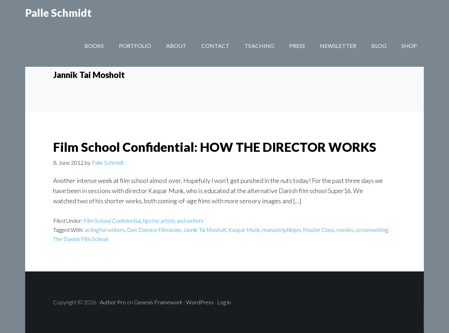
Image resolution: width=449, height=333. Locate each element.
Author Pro (113, 302)
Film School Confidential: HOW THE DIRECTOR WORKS (214, 147)
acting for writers (105, 229)
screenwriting (372, 229)
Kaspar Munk (244, 229)
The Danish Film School (80, 238)
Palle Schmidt (58, 21)
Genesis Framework (158, 302)
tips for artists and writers (173, 220)
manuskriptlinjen (281, 229)
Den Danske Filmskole (154, 229)
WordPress (200, 302)
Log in (224, 302)
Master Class (318, 229)
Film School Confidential (112, 220)
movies (345, 229)
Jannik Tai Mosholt (204, 229)
